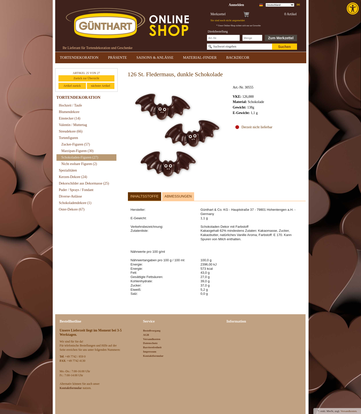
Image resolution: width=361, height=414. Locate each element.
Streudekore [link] (70, 131)
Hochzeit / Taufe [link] (70, 105)
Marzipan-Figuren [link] (77, 151)
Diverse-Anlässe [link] (70, 196)
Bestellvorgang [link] (152, 330)
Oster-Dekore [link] (72, 209)
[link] (353, 9)
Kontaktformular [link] (153, 355)
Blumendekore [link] (69, 112)
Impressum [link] (149, 351)
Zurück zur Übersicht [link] (86, 78)
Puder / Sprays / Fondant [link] (76, 190)
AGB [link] (146, 334)
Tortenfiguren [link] (68, 138)
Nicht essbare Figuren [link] (79, 164)
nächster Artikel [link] (100, 86)
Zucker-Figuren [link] (75, 144)
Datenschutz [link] (150, 343)
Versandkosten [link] (151, 339)
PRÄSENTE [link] (117, 58)
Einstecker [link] (69, 118)
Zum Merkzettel (281, 38)
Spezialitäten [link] (68, 170)
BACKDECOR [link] (237, 58)
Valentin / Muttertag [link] (73, 125)
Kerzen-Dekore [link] (73, 177)
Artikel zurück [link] (72, 86)
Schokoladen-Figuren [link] (79, 157)
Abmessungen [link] (178, 196)
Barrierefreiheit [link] (152, 347)
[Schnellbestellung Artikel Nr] (223, 38)
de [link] (298, 4)
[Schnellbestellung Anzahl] (252, 38)
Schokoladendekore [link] (75, 203)
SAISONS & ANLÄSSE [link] (154, 58)
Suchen (284, 47)
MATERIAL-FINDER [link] (200, 58)
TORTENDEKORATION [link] (79, 58)
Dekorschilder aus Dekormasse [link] (84, 183)
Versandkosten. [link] (349, 411)
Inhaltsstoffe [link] (144, 196)
